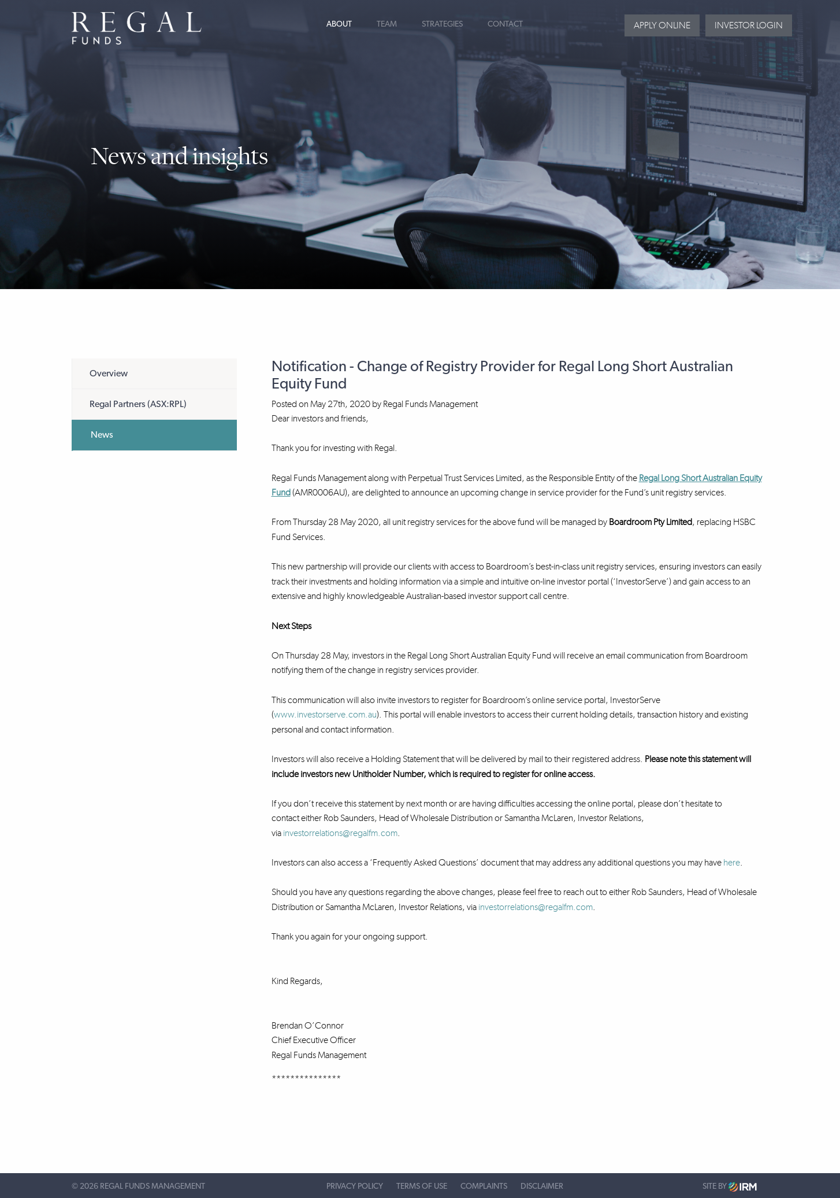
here (731, 862)
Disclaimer (542, 1186)
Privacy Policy (354, 1186)
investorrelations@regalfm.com (340, 832)
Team (387, 24)
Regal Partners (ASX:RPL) (138, 404)
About (339, 24)
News (102, 434)
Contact (505, 24)
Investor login (749, 25)
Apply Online (662, 25)
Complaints (483, 1186)
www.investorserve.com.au (325, 714)
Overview (109, 373)
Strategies (442, 24)
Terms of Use (421, 1186)
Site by (730, 1187)
